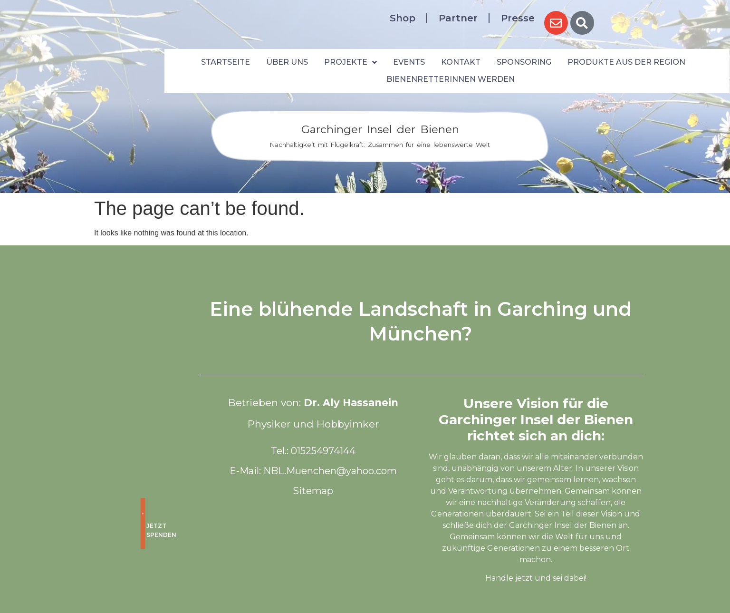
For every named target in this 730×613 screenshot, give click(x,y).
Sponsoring (524, 62)
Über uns (287, 62)
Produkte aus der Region (626, 62)
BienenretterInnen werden (450, 79)
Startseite (225, 62)
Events (409, 62)
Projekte (350, 62)
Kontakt (460, 62)
